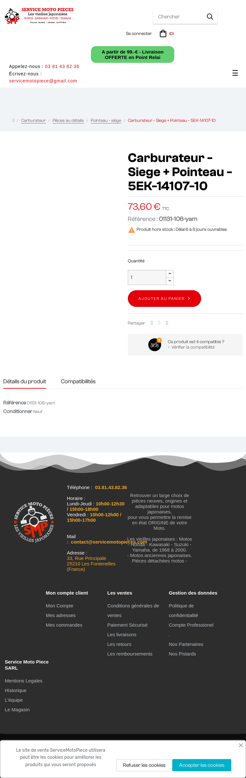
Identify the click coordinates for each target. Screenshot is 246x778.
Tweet (159, 323)
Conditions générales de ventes (133, 610)
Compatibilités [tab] (78, 381)
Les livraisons (121, 634)
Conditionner (17, 411)
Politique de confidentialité (183, 610)
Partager (152, 323)
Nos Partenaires (186, 644)
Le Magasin (17, 709)
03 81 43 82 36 (62, 66)
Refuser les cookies (144, 765)
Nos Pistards (182, 653)
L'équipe (14, 700)
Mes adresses (61, 615)
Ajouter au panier (161, 298)
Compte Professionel (191, 625)
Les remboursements (129, 653)
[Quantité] (147, 277)
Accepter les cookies (202, 765)
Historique (16, 690)
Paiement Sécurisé (127, 625)
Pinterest (167, 323)
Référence (14, 403)
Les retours (119, 644)
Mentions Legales (24, 680)
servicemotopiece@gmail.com (43, 80)
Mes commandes (64, 625)
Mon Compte (59, 605)
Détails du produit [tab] (24, 381)
